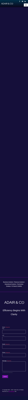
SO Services (11, 391)
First (3, 328)
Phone (6, 352)
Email (6, 344)
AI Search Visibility (17, 286)
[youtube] (22, 1)
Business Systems (8, 282)
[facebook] (19, 1)
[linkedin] (25, 1)
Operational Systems (10, 284)
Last (3, 335)
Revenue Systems (19, 282)
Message (6, 360)
